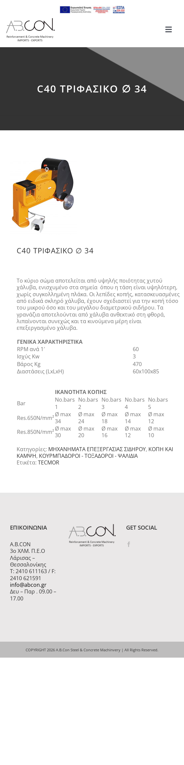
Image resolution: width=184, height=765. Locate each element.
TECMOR (48, 462)
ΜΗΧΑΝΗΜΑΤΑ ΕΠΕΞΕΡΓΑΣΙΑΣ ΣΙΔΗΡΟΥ (97, 449)
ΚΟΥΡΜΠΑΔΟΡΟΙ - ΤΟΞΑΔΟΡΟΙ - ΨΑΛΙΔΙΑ (88, 455)
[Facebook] (128, 544)
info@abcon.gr (28, 584)
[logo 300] (30, 20)
